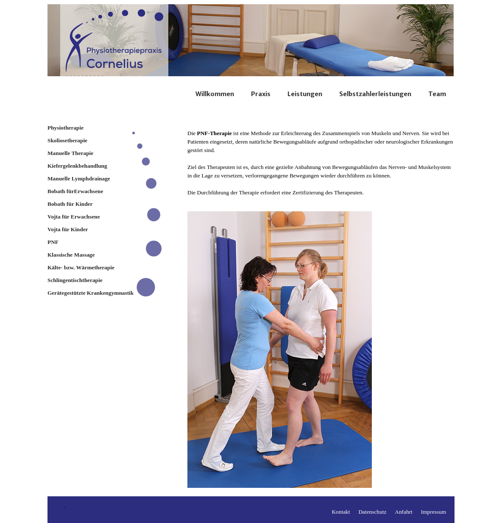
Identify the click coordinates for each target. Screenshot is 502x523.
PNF (53, 242)
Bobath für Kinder (69, 204)
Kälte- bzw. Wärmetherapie (80, 267)
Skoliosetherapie (67, 140)
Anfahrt (403, 512)
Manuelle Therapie (70, 153)
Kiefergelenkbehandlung (77, 166)
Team (437, 94)
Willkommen (214, 94)
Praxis (261, 94)
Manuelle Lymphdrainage (78, 178)
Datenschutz (372, 512)
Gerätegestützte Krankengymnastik (90, 293)
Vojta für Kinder (67, 229)
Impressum (433, 512)
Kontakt (341, 512)
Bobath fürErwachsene (75, 191)
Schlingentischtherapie (75, 280)
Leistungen (304, 94)
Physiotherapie (65, 128)
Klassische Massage (71, 255)
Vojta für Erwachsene (73, 216)
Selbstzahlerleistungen (375, 94)
